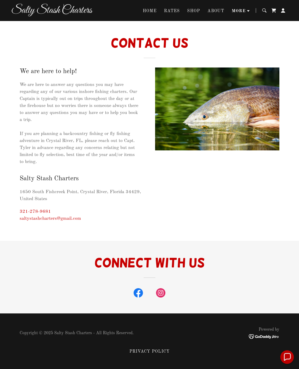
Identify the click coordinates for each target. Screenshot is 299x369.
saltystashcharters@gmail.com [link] (50, 218)
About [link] (215, 11)
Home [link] (150, 11)
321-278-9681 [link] (35, 211)
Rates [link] (172, 11)
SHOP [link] (193, 11)
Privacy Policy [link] (149, 351)
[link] (59, 11)
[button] (241, 11)
